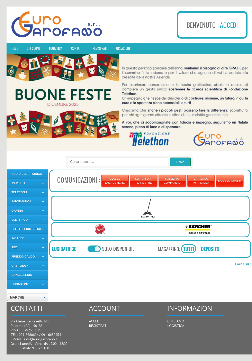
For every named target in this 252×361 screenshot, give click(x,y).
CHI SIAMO (175, 321)
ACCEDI (229, 25)
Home (14, 48)
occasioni (123, 48)
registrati (99, 48)
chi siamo (33, 48)
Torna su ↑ (243, 264)
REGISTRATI (98, 325)
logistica (55, 48)
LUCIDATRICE (64, 248)
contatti (77, 48)
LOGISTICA (175, 325)
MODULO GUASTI (229, 180)
